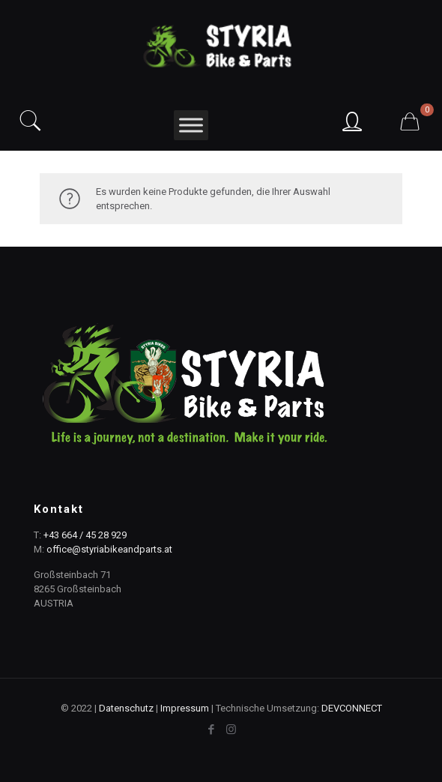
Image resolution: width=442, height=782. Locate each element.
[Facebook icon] (211, 729)
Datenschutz (126, 708)
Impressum (184, 708)
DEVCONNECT (351, 708)
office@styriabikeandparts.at (109, 549)
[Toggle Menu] (191, 125)
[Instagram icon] (231, 729)
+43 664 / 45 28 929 (85, 535)
